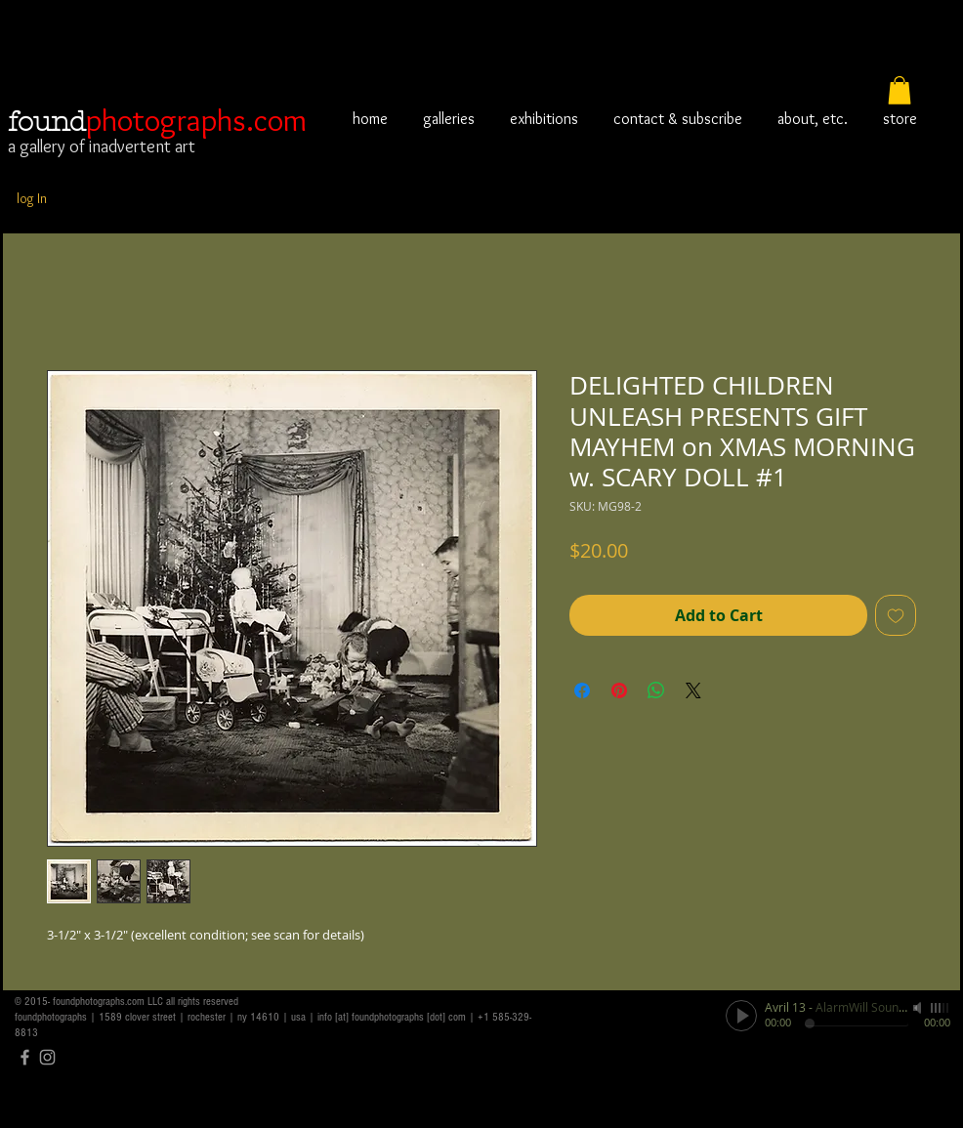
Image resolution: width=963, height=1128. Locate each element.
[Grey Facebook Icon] (25, 1057)
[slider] (940, 1008)
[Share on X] (693, 690)
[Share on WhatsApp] (656, 690)
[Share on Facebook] (582, 690)
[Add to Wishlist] (895, 615)
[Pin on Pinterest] (619, 690)
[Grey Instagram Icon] (47, 1057)
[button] (899, 90)
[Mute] (919, 1008)
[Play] (741, 1015)
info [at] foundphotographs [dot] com (391, 1017)
